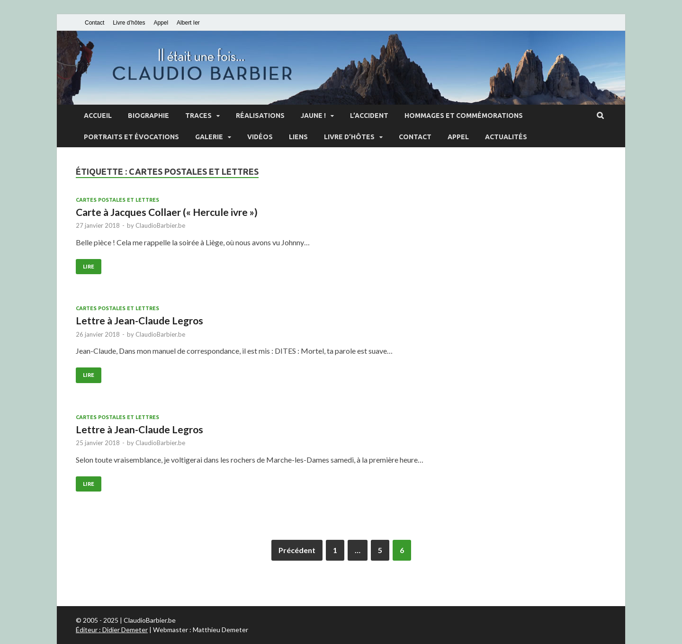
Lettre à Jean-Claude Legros (139, 320)
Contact (94, 22)
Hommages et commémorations (463, 115)
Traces (198, 115)
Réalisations (260, 115)
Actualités (506, 137)
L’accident (369, 115)
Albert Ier (188, 22)
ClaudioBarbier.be (160, 225)
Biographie (148, 115)
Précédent (296, 550)
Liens (298, 137)
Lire (88, 266)
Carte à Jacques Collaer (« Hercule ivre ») (167, 212)
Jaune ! (313, 115)
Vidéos (260, 137)
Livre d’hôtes (129, 22)
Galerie (209, 137)
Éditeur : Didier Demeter (112, 630)
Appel (160, 22)
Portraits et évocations (131, 137)
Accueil (98, 115)
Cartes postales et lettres (117, 200)
